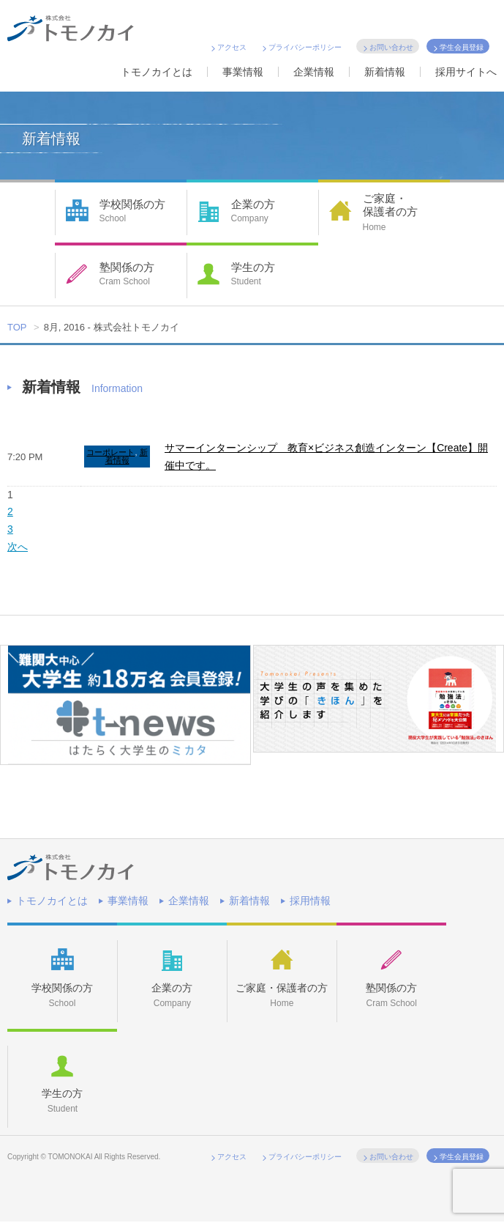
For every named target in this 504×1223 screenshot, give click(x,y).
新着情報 (384, 72)
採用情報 (310, 900)
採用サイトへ (466, 72)
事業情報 (242, 72)
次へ (17, 547)
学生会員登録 (462, 47)
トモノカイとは (156, 72)
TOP (17, 327)
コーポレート (110, 452)
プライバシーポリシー (305, 47)
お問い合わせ (391, 47)
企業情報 (313, 72)
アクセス (232, 47)
